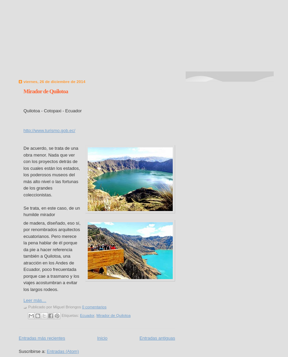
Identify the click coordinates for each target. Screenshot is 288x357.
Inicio (102, 338)
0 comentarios (94, 307)
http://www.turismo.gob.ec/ (49, 130)
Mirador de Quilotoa (45, 91)
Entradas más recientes (42, 338)
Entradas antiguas (157, 338)
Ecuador (87, 315)
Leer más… (34, 300)
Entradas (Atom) (63, 351)
